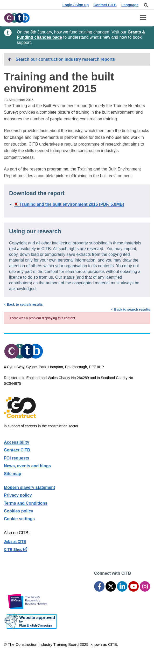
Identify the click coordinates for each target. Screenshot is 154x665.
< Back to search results (130, 309)
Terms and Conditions (25, 503)
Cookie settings (19, 519)
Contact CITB (105, 5)
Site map (12, 473)
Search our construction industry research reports (65, 59)
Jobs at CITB (15, 541)
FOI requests (16, 458)
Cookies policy (18, 511)
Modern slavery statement (29, 487)
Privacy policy (18, 495)
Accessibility (16, 442)
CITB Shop (15, 549)
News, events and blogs (27, 466)
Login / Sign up (75, 5)
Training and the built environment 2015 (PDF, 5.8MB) (71, 204)
